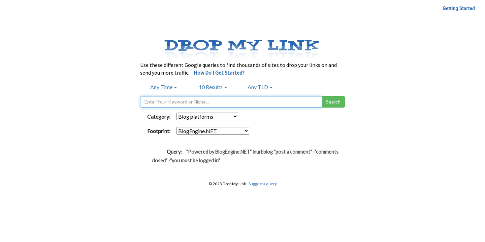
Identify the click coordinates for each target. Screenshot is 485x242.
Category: (158, 116)
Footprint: (158, 131)
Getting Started (459, 8)
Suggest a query (263, 183)
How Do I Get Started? (219, 72)
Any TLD (260, 87)
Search (333, 102)
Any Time (163, 87)
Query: (174, 152)
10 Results (213, 87)
